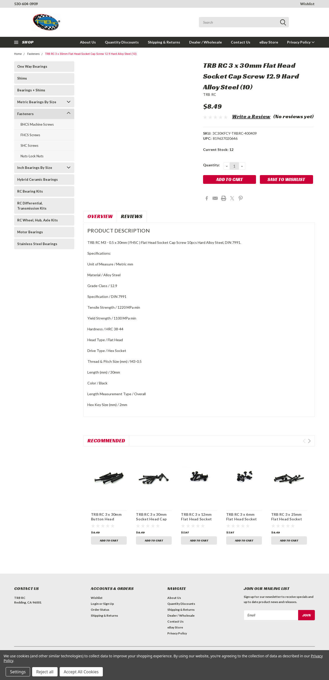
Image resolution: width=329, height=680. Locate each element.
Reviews (131, 216)
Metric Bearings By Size (36, 102)
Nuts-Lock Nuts (32, 156)
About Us (88, 42)
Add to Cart (108, 540)
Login (95, 604)
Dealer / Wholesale (205, 42)
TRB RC (209, 94)
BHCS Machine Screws (37, 124)
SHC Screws (29, 145)
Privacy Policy (301, 42)
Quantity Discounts (122, 42)
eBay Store (268, 42)
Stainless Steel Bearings (37, 244)
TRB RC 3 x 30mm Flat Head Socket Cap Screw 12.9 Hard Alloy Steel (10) (90, 54)
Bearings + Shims (31, 90)
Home (18, 54)
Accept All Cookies (81, 672)
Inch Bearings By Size (34, 168)
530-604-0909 (26, 4)
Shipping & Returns (164, 42)
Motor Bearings (30, 232)
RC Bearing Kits (30, 191)
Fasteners (33, 54)
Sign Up (108, 604)
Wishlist (307, 4)
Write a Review (251, 116)
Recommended (106, 440)
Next (309, 441)
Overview (100, 216)
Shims (22, 78)
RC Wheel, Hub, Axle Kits (37, 220)
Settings (18, 672)
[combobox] (244, 22)
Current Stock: (218, 149)
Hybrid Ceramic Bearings (37, 179)
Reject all (44, 672)
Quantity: (211, 165)
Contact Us (240, 42)
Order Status (100, 610)
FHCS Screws (30, 135)
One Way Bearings (32, 66)
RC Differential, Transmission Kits (32, 205)
